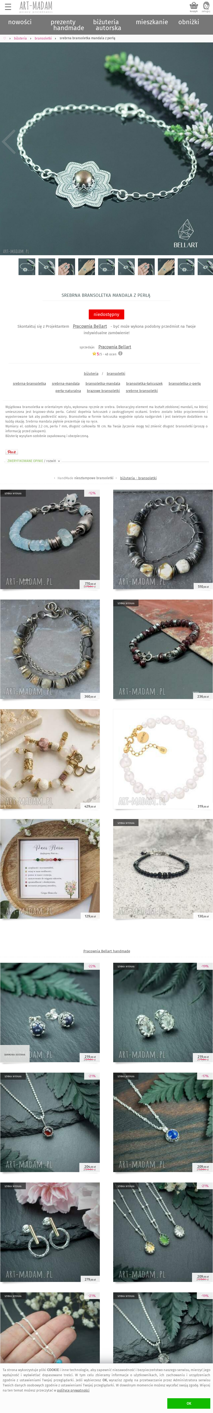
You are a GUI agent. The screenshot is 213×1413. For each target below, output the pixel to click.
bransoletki (116, 374)
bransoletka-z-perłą (185, 383)
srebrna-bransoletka (29, 383)
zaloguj (206, 11)
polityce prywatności (73, 1390)
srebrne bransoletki (142, 391)
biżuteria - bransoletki (138, 478)
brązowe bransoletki (103, 391)
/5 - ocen (104, 354)
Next (204, 141)
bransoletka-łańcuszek (144, 383)
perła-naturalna (68, 391)
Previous (8, 141)
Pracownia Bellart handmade (106, 951)
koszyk (194, 11)
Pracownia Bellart (90, 326)
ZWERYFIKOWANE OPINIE (34, 461)
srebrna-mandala (66, 383)
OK (189, 1403)
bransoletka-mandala (103, 383)
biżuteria (91, 374)
